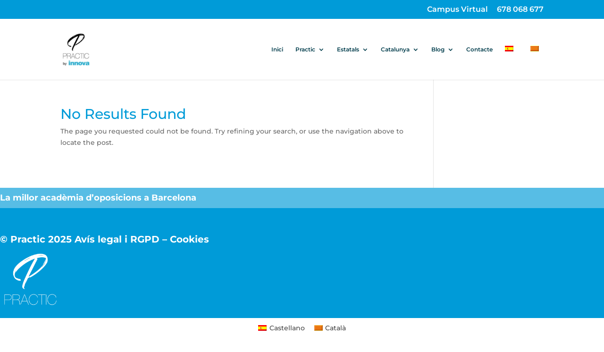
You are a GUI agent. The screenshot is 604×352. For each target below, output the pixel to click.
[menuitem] (511, 63)
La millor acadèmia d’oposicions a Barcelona (99, 198)
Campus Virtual (457, 10)
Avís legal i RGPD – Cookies (142, 239)
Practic (305, 49)
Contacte (479, 49)
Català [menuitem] (335, 328)
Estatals (348, 49)
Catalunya (395, 49)
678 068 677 (520, 10)
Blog (438, 49)
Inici (277, 49)
